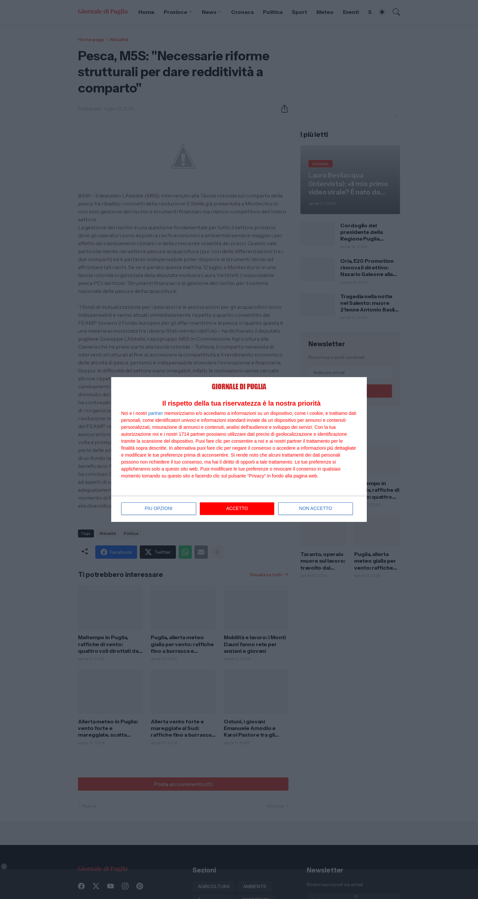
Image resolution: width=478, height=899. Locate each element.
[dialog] (239, 449)
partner (155, 412)
